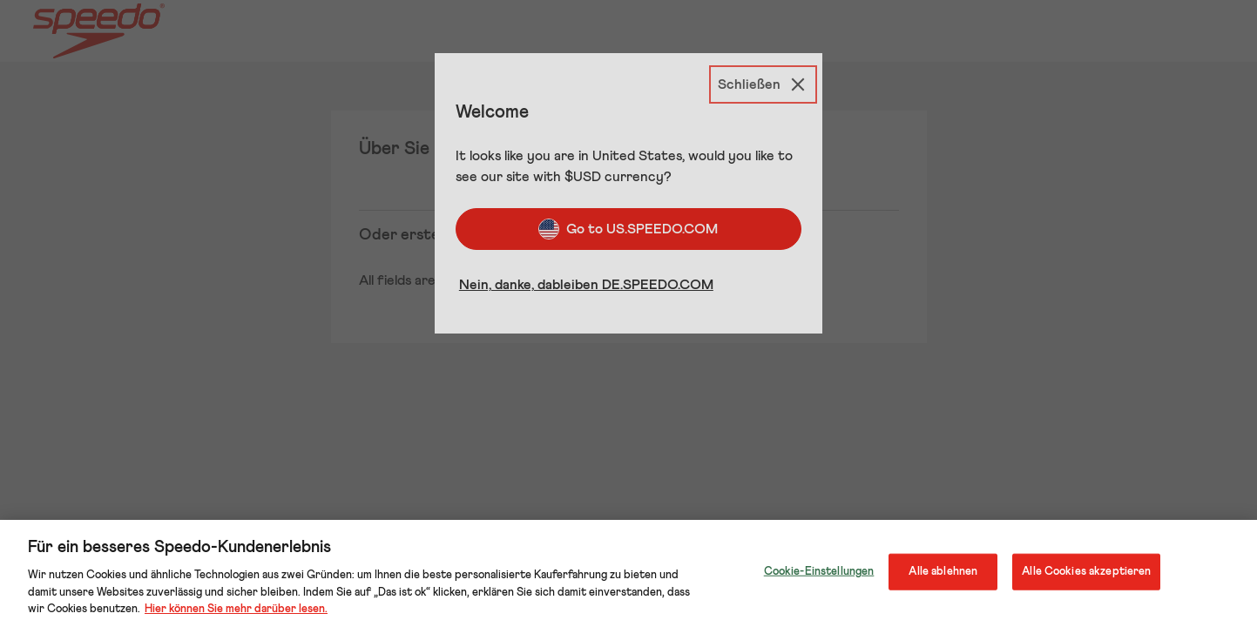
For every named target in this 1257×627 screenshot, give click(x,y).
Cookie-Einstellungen (819, 571)
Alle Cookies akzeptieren (1086, 571)
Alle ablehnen (943, 571)
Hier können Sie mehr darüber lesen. (236, 609)
